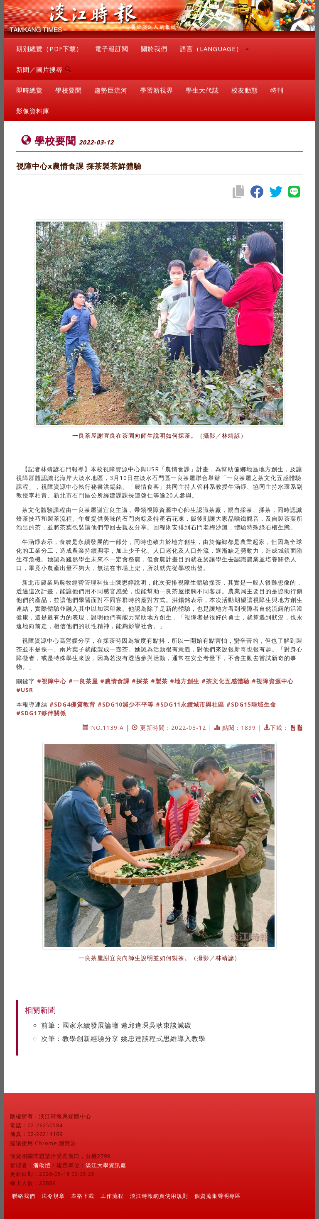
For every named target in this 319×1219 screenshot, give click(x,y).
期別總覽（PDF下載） (49, 48)
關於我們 (154, 48)
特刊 (277, 90)
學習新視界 (156, 90)
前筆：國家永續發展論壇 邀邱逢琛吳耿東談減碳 (116, 1025)
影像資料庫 (32, 111)
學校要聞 (68, 90)
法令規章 (53, 1195)
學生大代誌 (202, 90)
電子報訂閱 (111, 48)
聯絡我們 (23, 1195)
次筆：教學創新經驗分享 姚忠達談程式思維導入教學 (123, 1038)
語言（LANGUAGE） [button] (214, 48)
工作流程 (112, 1195)
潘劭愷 (42, 1165)
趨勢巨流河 (111, 90)
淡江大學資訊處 (106, 1165)
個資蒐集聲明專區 (217, 1195)
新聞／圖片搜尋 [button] (43, 69)
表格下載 (82, 1195)
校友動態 (244, 90)
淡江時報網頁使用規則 (159, 1195)
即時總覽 (29, 90)
